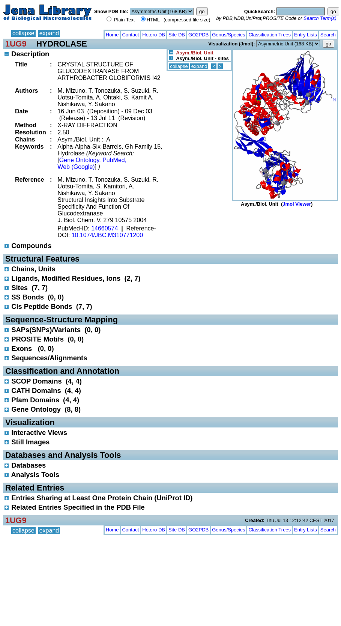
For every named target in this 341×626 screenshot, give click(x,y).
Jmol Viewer (296, 204)
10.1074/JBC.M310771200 (107, 235)
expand (49, 33)
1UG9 (15, 43)
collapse (23, 33)
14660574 (104, 228)
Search (328, 35)
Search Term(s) (319, 18)
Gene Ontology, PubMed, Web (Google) (91, 163)
